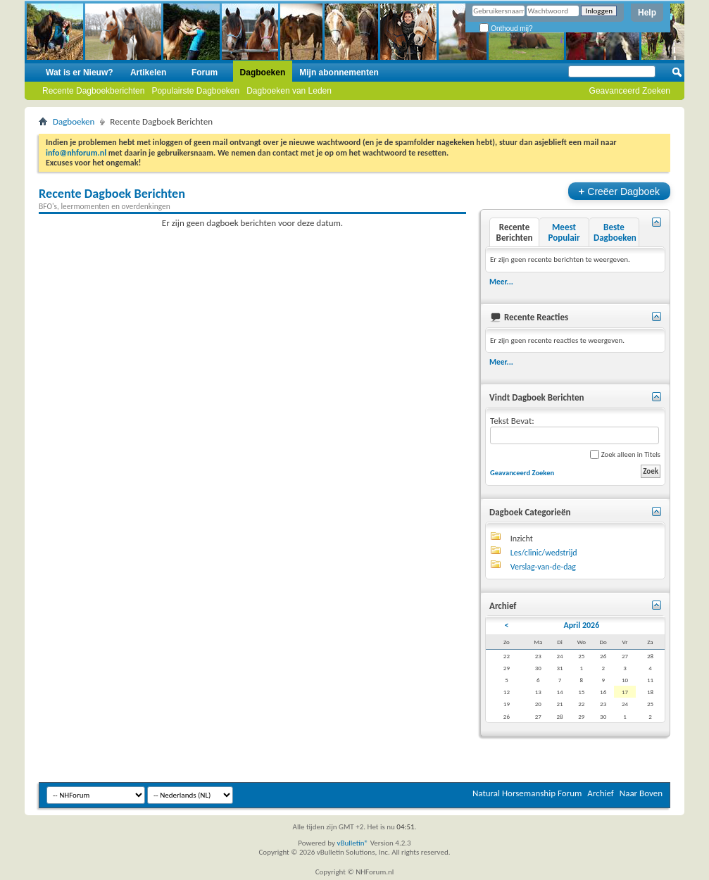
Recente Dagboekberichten (93, 91)
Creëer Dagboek (619, 191)
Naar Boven (641, 793)
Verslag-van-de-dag (543, 567)
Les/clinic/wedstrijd (543, 553)
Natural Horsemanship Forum (527, 793)
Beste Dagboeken (615, 232)
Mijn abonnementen (339, 72)
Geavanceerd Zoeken (629, 91)
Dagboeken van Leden (289, 91)
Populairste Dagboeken (195, 91)
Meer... (501, 282)
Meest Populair (563, 232)
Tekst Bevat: (574, 429)
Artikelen (148, 72)
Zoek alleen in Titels (625, 454)
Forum (205, 72)
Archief (600, 793)
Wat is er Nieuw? (79, 72)
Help (647, 13)
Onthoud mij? (505, 28)
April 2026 (581, 625)
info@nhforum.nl (76, 153)
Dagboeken (263, 72)
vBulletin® (352, 843)
